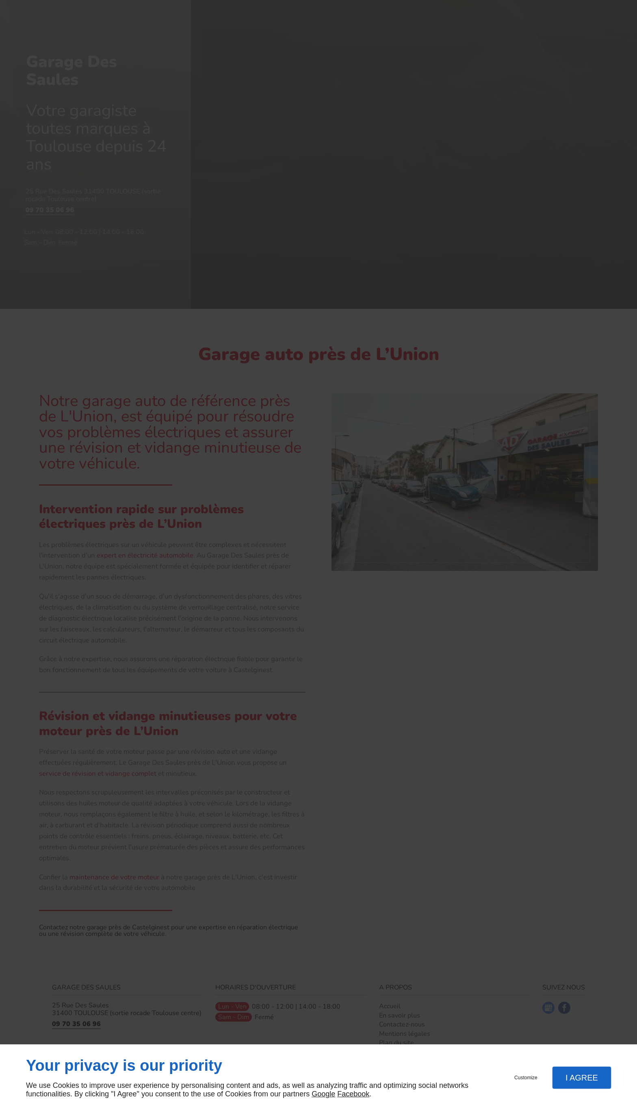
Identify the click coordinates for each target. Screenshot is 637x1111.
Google (323, 1094)
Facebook (353, 1094)
